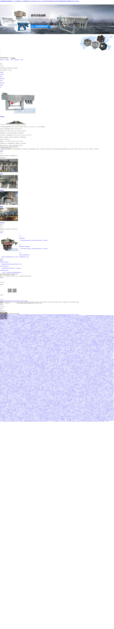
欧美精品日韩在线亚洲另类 (5, 346)
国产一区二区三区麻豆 (93, 363)
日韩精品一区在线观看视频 (48, 338)
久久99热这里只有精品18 (23, 377)
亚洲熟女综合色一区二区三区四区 (58, 317)
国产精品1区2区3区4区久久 (86, 334)
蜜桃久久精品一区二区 (65, 377)
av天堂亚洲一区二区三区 (40, 346)
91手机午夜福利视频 (11, 342)
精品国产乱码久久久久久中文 (74, 377)
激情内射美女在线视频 (30, 326)
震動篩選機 (32, 296)
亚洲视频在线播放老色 (34, 334)
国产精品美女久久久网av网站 (8, 356)
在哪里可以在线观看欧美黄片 (58, 334)
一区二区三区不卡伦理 (19, 358)
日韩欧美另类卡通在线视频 (38, 336)
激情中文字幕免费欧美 (67, 317)
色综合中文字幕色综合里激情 (34, 348)
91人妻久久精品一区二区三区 (90, 351)
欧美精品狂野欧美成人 (35, 322)
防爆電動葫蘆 (37, 296)
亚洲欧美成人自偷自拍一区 (72, 316)
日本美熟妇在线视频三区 (98, 311)
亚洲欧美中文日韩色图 (17, 366)
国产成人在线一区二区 (84, 352)
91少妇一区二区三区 (68, 396)
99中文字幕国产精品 (70, 347)
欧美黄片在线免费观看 (36, 328)
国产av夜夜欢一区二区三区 (20, 373)
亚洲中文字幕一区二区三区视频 (64, 356)
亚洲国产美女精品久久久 (82, 370)
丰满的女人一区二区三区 (28, 322)
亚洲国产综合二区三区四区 (104, 348)
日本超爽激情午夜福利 (96, 397)
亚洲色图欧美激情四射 (12, 360)
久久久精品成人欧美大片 (28, 345)
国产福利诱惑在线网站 (96, 330)
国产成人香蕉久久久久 (20, 353)
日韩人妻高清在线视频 (104, 325)
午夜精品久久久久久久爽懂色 (49, 390)
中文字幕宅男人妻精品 (30, 354)
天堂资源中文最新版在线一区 (107, 398)
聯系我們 (26, 295)
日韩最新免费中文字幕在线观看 (105, 357)
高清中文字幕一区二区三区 (86, 347)
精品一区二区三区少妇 (109, 341)
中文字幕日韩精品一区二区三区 (100, 343)
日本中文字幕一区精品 (93, 353)
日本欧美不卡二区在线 (11, 332)
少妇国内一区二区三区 (61, 372)
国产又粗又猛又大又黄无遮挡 (98, 340)
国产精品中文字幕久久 (37, 380)
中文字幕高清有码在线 (62, 359)
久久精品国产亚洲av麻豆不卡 (95, 382)
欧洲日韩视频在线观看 (65, 333)
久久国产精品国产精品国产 (86, 324)
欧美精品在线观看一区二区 (75, 373)
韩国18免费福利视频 (90, 318)
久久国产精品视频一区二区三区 (93, 393)
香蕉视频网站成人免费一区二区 (80, 328)
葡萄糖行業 (2, 185)
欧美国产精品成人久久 (56, 338)
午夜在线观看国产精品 (89, 320)
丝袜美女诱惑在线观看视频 (38, 310)
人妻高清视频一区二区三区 (44, 328)
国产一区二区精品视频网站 (74, 327)
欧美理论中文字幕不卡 (50, 381)
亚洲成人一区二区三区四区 (44, 378)
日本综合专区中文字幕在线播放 (89, 386)
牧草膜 (69, 296)
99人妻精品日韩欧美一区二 (31, 351)
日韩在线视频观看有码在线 (48, 351)
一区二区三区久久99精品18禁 (20, 321)
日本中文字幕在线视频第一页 (30, 321)
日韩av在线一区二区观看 (64, 357)
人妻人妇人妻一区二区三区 (21, 343)
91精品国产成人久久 (75, 396)
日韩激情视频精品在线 (92, 352)
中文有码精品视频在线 (23, 326)
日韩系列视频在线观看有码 (99, 331)
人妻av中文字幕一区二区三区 (109, 372)
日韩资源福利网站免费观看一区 (103, 361)
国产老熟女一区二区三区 (48, 388)
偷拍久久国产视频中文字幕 (5, 357)
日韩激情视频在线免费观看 (14, 385)
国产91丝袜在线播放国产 (110, 327)
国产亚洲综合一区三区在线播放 (74, 314)
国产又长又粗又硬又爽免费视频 (86, 313)
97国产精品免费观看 (36, 316)
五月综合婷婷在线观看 (86, 363)
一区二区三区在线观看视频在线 (11, 363)
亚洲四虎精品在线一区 (48, 384)
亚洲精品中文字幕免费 (10, 311)
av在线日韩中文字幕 (36, 378)
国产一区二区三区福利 (107, 387)
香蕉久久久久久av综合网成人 (17, 350)
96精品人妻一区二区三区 (43, 348)
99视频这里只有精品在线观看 (26, 350)
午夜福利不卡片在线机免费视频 (50, 363)
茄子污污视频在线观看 (26, 389)
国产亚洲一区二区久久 (70, 315)
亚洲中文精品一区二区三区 (88, 332)
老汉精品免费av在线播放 (21, 397)
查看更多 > (1, 227)
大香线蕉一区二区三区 (69, 378)
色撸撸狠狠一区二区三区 (31, 388)
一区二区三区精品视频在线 (36, 340)
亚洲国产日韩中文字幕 (82, 317)
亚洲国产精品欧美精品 (105, 329)
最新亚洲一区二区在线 (11, 310)
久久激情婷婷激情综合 (50, 323)
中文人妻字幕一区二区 (46, 386)
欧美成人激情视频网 (77, 362)
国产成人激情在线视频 (23, 384)
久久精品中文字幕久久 (74, 358)
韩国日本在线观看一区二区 (13, 338)
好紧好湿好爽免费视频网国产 (19, 325)
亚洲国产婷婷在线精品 (3, 310)
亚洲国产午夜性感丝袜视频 (26, 334)
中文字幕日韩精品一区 (15, 359)
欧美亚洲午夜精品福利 (43, 312)
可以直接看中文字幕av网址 (93, 392)
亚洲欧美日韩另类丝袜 (12, 335)
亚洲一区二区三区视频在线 (11, 314)
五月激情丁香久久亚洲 (83, 337)
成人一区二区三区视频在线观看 (107, 342)
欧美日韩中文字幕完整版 (20, 314)
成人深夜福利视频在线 (65, 368)
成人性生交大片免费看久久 (4, 373)
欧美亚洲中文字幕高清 (80, 344)
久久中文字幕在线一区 (85, 359)
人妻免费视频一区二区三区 (77, 394)
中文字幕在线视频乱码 (41, 362)
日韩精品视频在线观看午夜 (95, 323)
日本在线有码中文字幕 (63, 365)
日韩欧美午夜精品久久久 (45, 340)
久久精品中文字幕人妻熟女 (26, 369)
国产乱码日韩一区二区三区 (41, 333)
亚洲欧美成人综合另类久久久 (76, 376)
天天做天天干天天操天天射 (85, 392)
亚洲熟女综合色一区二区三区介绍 (16, 369)
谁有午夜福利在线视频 (104, 370)
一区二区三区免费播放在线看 (75, 379)
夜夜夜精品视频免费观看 (47, 375)
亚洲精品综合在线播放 (108, 395)
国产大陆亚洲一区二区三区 (103, 359)
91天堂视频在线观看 (24, 388)
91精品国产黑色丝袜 (56, 356)
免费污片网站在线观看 (95, 354)
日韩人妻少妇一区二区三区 (99, 321)
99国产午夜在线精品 (15, 318)
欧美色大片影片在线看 (92, 326)
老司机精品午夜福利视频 (14, 327)
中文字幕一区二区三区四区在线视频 (78, 330)
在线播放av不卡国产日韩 (36, 366)
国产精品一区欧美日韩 (90, 377)
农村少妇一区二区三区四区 (102, 371)
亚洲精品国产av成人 (59, 371)
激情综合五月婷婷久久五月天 (71, 342)
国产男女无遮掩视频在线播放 (92, 373)
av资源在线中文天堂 (45, 349)
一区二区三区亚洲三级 (87, 319)
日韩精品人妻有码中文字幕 (44, 389)
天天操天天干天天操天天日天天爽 (19, 364)
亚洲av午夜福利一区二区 (93, 394)
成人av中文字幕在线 (81, 311)
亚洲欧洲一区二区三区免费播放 (55, 316)
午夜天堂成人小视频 (43, 368)
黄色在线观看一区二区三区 (37, 332)
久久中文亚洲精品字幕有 (47, 352)
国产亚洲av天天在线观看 (66, 331)
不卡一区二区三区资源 (34, 376)
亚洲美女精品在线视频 (12, 370)
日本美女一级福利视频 (29, 324)
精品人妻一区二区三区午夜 (15, 352)
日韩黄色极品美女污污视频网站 (8, 349)
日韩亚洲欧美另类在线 (52, 319)
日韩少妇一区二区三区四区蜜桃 (64, 314)
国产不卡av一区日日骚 (25, 329)
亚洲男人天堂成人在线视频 (56, 327)
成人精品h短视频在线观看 (99, 367)
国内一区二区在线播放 (60, 358)
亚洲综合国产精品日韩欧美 (20, 387)
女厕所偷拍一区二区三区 (87, 355)
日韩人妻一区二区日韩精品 (33, 330)
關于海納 (17, 295)
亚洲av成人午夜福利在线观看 (63, 325)
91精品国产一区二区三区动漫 (12, 337)
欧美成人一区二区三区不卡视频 (52, 348)
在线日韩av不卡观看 (31, 374)
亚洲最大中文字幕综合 (30, 347)
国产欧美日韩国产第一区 (20, 322)
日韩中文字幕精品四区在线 (74, 351)
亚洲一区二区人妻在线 (31, 338)
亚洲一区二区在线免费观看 (92, 336)
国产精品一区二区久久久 (6, 320)
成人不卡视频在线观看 (50, 322)
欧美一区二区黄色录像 (79, 348)
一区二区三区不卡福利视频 (76, 395)
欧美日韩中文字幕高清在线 (53, 315)
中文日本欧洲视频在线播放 (24, 341)
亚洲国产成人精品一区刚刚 (58, 323)
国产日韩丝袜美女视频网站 (74, 367)
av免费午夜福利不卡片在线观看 (81, 333)
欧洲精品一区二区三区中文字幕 (69, 313)
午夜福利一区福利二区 (85, 394)
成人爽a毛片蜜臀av (102, 349)
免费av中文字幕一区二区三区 (14, 354)
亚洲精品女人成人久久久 (6, 354)
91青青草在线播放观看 (99, 312)
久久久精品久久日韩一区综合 (23, 362)
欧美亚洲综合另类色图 (13, 346)
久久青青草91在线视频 (27, 342)
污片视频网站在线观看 (15, 326)
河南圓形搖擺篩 (72, 296)
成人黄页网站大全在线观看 (28, 328)
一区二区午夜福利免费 (43, 322)
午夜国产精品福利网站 (28, 325)
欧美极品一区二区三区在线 (41, 320)
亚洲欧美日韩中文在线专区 (50, 333)
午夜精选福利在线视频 (52, 350)
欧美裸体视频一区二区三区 (49, 362)
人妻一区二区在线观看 (80, 316)
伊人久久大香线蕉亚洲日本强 (32, 320)
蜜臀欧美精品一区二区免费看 (5, 383)
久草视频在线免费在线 (46, 336)
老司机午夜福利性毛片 (63, 326)
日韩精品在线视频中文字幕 (53, 389)
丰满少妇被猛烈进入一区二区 (90, 331)
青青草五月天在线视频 (32, 329)
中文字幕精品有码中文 (103, 334)
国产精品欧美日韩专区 (85, 338)
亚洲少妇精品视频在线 (21, 371)
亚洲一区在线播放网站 (41, 382)
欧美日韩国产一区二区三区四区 (7, 351)
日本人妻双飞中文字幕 (3, 314)
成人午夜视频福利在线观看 (69, 329)
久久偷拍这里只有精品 (88, 325)
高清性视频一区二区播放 (8, 386)
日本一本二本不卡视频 (109, 394)
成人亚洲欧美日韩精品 (83, 312)
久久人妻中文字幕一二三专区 (108, 380)
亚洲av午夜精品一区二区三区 (4, 328)
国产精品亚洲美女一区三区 (80, 383)
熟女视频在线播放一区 (50, 373)
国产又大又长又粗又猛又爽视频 (19, 349)
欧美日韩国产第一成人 (97, 317)
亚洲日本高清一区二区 (12, 395)
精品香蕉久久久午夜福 (69, 352)
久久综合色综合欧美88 (24, 331)
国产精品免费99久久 (94, 319)
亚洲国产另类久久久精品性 (29, 311)
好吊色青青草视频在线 (31, 327)
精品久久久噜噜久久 (5, 367)
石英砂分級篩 (2, 111)
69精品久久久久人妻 (79, 346)
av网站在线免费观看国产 (28, 370)
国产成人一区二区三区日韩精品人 (31, 335)
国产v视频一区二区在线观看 (45, 324)
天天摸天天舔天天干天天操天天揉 (100, 396)
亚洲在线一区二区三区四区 (9, 333)
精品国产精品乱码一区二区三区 (65, 337)
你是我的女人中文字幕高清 (14, 361)
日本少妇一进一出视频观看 (79, 354)
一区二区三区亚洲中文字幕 (68, 369)
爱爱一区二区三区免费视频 (63, 345)
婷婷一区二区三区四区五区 (97, 328)
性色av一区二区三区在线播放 (40, 393)
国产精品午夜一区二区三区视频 (71, 319)
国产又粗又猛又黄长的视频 (41, 335)
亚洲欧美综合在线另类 (36, 381)
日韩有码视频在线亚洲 (91, 321)
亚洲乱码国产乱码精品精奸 (65, 327)
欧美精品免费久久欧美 (23, 354)
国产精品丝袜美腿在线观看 (62, 347)
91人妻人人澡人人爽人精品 (50, 368)
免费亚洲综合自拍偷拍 (99, 362)
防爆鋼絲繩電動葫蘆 (27, 296)
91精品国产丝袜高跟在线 (74, 318)
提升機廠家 (21, 296)
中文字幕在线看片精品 (107, 333)
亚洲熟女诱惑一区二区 (5, 335)
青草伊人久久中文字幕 (90, 317)
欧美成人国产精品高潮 (84, 395)
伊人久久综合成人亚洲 (56, 335)
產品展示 (14, 295)
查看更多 (1, 144)
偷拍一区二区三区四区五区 (77, 322)
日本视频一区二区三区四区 (91, 314)
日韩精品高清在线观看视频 (99, 310)
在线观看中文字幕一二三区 (74, 393)
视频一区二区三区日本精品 (105, 318)
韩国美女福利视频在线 (24, 313)
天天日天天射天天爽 (7, 316)
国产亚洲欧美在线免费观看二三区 (80, 387)
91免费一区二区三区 (37, 311)
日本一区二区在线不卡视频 (79, 343)
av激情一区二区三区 (10, 392)
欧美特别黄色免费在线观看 (107, 365)
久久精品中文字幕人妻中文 (71, 310)
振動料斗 (23, 57)
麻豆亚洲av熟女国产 (76, 341)
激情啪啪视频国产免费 (38, 326)
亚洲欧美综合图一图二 (102, 364)
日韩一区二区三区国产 (71, 348)
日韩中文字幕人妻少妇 (99, 314)
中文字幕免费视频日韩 (32, 331)
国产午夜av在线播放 (58, 370)
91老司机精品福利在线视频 (108, 331)
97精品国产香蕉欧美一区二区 (82, 390)
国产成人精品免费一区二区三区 (29, 349)
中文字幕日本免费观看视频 (79, 315)
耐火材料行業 (2, 217)
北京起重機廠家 (64, 296)
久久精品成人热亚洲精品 (41, 313)
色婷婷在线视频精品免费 (65, 311)
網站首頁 (1, 295)
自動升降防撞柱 (6, 296)
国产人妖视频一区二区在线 (76, 392)
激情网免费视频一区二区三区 (71, 388)
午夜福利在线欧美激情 (92, 335)
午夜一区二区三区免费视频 (36, 370)
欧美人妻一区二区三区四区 (90, 367)
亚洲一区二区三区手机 (66, 361)
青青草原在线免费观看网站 (67, 395)
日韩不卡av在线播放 (46, 318)
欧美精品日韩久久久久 (47, 374)
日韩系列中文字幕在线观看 (66, 379)
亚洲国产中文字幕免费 (94, 364)
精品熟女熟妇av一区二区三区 (37, 396)
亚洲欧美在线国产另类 (70, 359)
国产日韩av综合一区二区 (19, 376)
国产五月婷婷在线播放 (68, 324)
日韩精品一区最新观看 (55, 310)
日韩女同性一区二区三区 (71, 374)
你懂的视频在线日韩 (77, 313)
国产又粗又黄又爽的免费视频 (19, 375)
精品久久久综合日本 (43, 311)
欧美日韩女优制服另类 (32, 356)
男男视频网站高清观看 (83, 314)
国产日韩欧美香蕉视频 (47, 346)
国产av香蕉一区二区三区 (96, 315)
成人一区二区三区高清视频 (97, 329)
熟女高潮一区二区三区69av (31, 346)
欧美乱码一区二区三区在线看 (53, 378)
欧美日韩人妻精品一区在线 (35, 389)
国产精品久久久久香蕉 (90, 333)
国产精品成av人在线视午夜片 (16, 331)
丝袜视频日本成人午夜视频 (60, 396)
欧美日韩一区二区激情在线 (15, 394)
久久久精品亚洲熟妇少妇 (95, 349)
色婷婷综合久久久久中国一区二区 (104, 393)
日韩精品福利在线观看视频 (70, 355)
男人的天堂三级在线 (101, 338)
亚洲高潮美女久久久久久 (106, 374)
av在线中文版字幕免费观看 (29, 353)
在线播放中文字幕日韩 (105, 322)
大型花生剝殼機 (49, 296)
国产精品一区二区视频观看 (32, 333)
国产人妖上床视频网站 (101, 384)
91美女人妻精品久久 (58, 368)
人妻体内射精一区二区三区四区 (24, 379)
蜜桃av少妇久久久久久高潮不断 (62, 343)
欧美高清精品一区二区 (31, 352)
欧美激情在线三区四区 (15, 351)
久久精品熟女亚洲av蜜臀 (81, 325)
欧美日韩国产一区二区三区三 (23, 327)
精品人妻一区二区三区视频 (66, 370)
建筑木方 (11, 296)
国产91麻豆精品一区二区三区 (81, 310)
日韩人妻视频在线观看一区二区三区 (61, 360)
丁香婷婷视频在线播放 (95, 345)
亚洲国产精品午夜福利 (14, 320)
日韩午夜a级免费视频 (66, 351)
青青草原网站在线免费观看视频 (61, 366)
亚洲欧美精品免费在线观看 (38, 359)
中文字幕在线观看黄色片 (103, 313)
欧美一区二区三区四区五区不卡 (30, 314)
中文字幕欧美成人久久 (103, 347)
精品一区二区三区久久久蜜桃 (77, 323)
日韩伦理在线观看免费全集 (49, 397)
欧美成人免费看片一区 (88, 375)
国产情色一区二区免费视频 (14, 339)
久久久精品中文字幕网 (52, 353)
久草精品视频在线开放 (77, 326)
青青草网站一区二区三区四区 (29, 337)
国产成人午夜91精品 (12, 344)
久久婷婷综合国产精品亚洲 (4, 370)
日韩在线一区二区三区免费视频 (71, 332)
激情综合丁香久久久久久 (50, 393)
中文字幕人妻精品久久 (43, 371)
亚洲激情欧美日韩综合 (108, 363)
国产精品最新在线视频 (78, 338)
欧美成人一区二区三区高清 (79, 381)
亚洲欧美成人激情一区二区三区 (44, 316)
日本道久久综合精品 (63, 338)
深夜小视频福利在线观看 (87, 315)
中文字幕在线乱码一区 (80, 332)
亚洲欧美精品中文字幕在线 (78, 366)
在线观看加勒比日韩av (16, 386)
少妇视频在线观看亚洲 (57, 344)
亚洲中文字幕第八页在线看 (86, 364)
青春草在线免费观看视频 (29, 336)
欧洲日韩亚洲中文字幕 (87, 354)
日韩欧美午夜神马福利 (52, 396)
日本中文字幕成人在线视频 (4, 395)
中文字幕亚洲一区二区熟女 (57, 331)
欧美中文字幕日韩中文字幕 (23, 357)
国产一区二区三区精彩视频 (102, 319)
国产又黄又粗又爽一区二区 (59, 313)
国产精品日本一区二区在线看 (98, 365)
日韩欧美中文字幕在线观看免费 (99, 377)
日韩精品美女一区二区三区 (61, 332)
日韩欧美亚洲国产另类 (83, 373)
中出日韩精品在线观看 (47, 354)
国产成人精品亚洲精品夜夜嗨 (54, 340)
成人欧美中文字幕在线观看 (21, 335)
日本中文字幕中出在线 (59, 361)
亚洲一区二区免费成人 (95, 313)
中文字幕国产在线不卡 (102, 360)
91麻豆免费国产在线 (20, 328)
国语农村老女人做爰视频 (88, 330)
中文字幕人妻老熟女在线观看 (40, 363)
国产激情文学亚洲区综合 (79, 357)
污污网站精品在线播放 (41, 334)
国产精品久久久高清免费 (96, 316)
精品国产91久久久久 (80, 345)
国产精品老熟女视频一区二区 (78, 350)
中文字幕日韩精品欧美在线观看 (66, 335)
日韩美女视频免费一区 (49, 335)
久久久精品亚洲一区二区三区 (37, 364)
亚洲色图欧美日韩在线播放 (15, 382)
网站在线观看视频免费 (63, 310)
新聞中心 (23, 295)
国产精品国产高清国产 (51, 360)
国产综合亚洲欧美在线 (13, 328)
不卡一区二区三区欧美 (54, 391)
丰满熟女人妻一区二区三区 (106, 386)
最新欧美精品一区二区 (46, 359)
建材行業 (1, 168)
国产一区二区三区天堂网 (95, 347)
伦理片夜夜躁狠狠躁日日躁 (86, 323)
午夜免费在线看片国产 (68, 322)
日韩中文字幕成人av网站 (73, 339)
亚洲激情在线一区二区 (89, 328)
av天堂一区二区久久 (55, 325)
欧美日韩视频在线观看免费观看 (64, 340)
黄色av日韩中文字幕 (10, 368)
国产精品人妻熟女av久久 (32, 313)
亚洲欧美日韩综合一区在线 (77, 364)
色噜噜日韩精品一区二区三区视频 (19, 324)
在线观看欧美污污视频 (97, 370)
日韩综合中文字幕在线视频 (69, 363)
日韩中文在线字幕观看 (21, 391)
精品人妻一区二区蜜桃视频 (105, 346)
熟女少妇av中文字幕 (85, 378)
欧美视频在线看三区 (11, 381)
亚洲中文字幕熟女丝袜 (105, 317)
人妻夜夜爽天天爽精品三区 (22, 367)
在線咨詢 (1, 303)
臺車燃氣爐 (45, 296)
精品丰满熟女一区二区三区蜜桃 (104, 385)
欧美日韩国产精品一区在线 (87, 346)
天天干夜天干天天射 (58, 379)
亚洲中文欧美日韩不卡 (58, 395)
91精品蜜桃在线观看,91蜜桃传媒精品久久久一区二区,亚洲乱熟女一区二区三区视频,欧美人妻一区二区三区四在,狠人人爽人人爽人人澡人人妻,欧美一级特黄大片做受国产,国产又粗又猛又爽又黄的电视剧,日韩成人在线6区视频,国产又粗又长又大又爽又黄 (39, 1)
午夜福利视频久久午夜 (57, 311)
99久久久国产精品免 (29, 316)
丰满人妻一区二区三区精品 (5, 385)
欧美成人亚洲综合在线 (53, 342)
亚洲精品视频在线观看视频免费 (94, 339)
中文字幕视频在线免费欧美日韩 (29, 310)
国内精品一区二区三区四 (44, 350)
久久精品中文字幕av (61, 364)
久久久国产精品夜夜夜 (101, 363)
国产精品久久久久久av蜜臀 (52, 358)
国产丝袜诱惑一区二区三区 (35, 312)
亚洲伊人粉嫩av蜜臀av (20, 337)
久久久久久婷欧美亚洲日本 (19, 310)
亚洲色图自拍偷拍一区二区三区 (38, 343)
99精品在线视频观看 (50, 344)
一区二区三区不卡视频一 (8, 334)
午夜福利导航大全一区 (6, 330)
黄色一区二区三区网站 (7, 319)
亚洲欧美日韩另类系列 (7, 331)
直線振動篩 (2, 57)
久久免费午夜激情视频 (38, 314)
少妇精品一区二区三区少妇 (55, 321)
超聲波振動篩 (17, 57)
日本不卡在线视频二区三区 (98, 333)
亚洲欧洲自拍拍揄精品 (88, 383)
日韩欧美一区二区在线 (103, 330)
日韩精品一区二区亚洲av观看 (24, 394)
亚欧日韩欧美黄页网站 (77, 352)
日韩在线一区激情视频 (93, 389)
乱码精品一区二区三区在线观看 (93, 341)
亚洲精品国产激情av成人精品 (16, 329)
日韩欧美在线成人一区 (33, 323)
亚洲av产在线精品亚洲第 (19, 332)
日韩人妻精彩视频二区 (51, 330)
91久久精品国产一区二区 (57, 320)
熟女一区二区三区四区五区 (5, 339)
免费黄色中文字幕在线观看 (78, 363)
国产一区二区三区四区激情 (23, 385)
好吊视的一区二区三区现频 (8, 323)
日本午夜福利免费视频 (20, 315)
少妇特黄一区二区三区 (104, 344)
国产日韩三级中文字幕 (105, 355)
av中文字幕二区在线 (39, 318)
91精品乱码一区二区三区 (22, 347)
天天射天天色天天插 (54, 347)
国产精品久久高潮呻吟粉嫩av (77, 324)
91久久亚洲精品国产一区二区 (46, 337)
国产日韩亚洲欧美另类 (12, 373)
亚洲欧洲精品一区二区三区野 (19, 342)
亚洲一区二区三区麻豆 (52, 328)
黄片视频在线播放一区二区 (7, 329)
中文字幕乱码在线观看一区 (83, 336)
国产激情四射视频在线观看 (51, 366)
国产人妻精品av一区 (64, 344)
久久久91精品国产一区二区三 (105, 324)
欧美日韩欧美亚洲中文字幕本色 (25, 382)
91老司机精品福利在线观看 (78, 382)
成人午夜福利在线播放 (82, 367)
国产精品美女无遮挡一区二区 (78, 365)
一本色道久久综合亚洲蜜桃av (60, 355)
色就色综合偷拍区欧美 (39, 327)
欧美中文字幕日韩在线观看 (29, 397)
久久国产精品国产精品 (5, 360)
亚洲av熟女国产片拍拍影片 (77, 353)
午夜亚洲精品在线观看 (85, 389)
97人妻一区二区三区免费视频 (99, 356)
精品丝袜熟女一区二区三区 (97, 332)
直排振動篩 (8, 57)
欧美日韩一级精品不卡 (13, 391)
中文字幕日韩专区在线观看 (32, 357)
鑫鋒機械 (77, 296)
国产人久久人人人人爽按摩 (50, 329)
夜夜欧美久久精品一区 (71, 354)
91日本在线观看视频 (32, 318)
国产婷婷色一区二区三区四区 (34, 341)
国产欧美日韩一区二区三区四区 (63, 349)
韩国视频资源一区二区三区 (11, 372)
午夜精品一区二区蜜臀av (67, 392)
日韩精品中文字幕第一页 (40, 338)
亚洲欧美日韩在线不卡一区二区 (59, 362)
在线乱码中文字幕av (58, 312)
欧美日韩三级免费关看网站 (47, 321)
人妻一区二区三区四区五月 (83, 321)
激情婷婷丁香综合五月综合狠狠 (39, 397)
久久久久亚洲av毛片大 (63, 316)
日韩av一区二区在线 (55, 384)
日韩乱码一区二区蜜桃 (61, 341)
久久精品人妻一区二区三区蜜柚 (89, 343)
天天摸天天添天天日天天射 (42, 344)
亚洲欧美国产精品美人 (43, 366)
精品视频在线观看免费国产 (96, 346)
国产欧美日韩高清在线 (37, 353)
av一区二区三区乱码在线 (47, 398)
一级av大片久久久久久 (54, 314)
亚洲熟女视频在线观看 (105, 311)
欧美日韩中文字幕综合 (95, 366)
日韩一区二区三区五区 (30, 359)
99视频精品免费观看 (108, 336)
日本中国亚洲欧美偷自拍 (100, 395)
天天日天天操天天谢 (110, 313)
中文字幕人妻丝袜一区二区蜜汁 (55, 318)
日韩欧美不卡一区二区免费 (78, 329)
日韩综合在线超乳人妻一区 (14, 348)
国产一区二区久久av (15, 390)
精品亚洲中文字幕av (31, 386)
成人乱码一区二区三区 (36, 324)
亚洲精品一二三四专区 (26, 376)
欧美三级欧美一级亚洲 (35, 392)
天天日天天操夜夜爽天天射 (67, 376)
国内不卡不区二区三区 (62, 352)
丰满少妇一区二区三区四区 (69, 362)
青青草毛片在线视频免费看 (51, 371)
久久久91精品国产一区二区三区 (23, 338)
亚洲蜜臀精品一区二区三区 (47, 325)
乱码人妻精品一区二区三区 (106, 332)
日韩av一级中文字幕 (52, 370)
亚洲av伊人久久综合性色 (6, 348)
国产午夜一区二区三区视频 (106, 320)
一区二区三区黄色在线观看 (11, 321)
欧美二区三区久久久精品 (51, 312)
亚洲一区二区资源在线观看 (74, 321)
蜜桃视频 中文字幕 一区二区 (75, 335)
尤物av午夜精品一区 (73, 346)
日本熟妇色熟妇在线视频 (77, 334)
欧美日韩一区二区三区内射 (29, 315)
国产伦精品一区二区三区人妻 (70, 328)
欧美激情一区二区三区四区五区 (19, 311)
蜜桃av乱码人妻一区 (85, 326)
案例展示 (20, 295)
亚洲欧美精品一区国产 (99, 351)
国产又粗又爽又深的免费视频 (78, 391)
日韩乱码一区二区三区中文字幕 (24, 348)
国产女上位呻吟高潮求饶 (21, 336)
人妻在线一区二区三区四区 (93, 384)
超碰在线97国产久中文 (45, 364)
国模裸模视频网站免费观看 (90, 310)
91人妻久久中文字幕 (103, 350)
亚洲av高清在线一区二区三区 (64, 336)
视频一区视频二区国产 (89, 387)
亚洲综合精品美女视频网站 (72, 386)
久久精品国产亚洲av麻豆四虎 (43, 369)
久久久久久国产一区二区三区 (87, 329)
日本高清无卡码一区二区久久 (92, 390)
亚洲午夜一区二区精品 (58, 390)
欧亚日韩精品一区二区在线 (55, 326)
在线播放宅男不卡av (109, 364)
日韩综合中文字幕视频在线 (84, 335)
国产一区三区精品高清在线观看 (94, 385)
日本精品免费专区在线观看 (54, 345)
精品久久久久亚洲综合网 (8, 313)
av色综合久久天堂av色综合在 (23, 390)
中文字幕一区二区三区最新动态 (33, 361)
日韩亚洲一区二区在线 (69, 391)
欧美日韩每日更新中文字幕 (7, 340)
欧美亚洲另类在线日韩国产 (65, 321)
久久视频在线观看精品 (75, 317)
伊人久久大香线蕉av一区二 (15, 319)
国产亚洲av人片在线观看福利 (87, 350)
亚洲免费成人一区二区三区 (36, 350)
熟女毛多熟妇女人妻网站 (46, 342)
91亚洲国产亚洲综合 (82, 358)
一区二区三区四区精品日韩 (47, 310)
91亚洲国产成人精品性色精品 (80, 320)
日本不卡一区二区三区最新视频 (24, 318)
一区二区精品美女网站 (71, 343)
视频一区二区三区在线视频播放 (63, 348)
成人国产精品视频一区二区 (104, 315)
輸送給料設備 (2, 77)
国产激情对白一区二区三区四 (100, 326)
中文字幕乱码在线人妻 (106, 328)
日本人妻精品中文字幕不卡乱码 (9, 324)
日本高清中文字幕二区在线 (107, 314)
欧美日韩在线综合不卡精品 (43, 341)
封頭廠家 (59, 296)
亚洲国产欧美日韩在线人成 (47, 314)
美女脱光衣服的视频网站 (35, 358)
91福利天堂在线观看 (69, 353)
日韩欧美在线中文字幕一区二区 (48, 339)
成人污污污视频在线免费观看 (67, 394)
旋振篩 (12, 57)
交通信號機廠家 (55, 296)
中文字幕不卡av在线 (71, 349)
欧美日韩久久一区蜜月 (83, 361)
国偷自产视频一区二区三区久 (59, 382)
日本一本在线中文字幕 (81, 331)
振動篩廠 (41, 296)
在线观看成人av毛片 (44, 381)
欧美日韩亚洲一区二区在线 (74, 312)
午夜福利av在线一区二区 (96, 325)
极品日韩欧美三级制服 (17, 312)
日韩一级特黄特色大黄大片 (94, 376)
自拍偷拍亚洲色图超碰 (32, 393)
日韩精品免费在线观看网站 (101, 336)
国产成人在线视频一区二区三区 (97, 391)
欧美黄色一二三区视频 (6, 317)
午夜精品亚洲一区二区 (11, 322)
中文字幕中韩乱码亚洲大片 (91, 380)
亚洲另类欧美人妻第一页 (82, 318)
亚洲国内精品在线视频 (16, 323)
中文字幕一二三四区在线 (108, 337)
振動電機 (1, 79)
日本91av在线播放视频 (36, 360)
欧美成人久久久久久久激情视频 (12, 315)
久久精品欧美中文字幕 (49, 334)
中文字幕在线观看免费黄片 (74, 336)
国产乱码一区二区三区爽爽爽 (7, 350)
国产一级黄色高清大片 (107, 310)
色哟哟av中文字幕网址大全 (60, 330)
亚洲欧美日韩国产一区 (45, 387)
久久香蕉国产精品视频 (87, 374)
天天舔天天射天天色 (58, 333)
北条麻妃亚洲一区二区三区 (72, 325)
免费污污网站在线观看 (95, 360)
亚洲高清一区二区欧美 (10, 312)
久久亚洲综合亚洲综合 (19, 365)
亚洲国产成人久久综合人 (36, 345)
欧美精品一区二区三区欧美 (19, 345)
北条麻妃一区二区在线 (74, 331)
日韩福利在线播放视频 (109, 335)
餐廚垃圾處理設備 (16, 296)
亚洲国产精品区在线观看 (13, 371)
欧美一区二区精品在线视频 (86, 349)
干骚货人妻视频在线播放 (17, 313)
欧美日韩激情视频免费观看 (60, 363)
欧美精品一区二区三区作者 (53, 332)
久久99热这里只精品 (72, 320)
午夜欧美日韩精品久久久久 (14, 317)
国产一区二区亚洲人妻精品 (85, 376)
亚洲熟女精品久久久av (49, 320)
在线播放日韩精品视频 (81, 356)
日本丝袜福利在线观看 (87, 357)
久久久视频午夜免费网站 (45, 315)
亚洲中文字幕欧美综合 (16, 341)
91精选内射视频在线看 (96, 375)
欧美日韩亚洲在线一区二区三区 (40, 317)
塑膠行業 (1, 201)
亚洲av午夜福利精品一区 (23, 317)
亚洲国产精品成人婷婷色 (88, 316)
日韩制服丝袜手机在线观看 (75, 361)
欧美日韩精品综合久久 (77, 369)
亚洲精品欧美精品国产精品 (94, 371)
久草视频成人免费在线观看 (12, 336)
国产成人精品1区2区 (8, 388)
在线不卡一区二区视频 (106, 340)
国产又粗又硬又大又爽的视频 (55, 336)
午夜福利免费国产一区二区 (97, 383)
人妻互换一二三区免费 (55, 346)
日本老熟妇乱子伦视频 (22, 380)
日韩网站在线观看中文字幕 (30, 339)
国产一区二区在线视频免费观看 (92, 337)
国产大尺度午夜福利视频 (93, 338)
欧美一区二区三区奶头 (78, 359)
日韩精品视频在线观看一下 (14, 379)
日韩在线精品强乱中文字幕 (102, 353)
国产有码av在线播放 (82, 351)
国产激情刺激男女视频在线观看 (28, 355)
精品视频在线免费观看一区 (46, 326)
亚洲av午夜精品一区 (50, 311)
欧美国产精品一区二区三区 (108, 321)
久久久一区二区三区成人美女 (81, 342)
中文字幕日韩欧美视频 (106, 312)
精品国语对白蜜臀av (22, 316)
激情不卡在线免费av (108, 352)
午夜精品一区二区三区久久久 (45, 345)
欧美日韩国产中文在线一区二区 (60, 322)
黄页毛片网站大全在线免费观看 (43, 319)
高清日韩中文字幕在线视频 (60, 369)
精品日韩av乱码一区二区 (84, 362)
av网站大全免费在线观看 (57, 397)
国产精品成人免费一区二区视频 (87, 322)
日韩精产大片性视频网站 (34, 344)
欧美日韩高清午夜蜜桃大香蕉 (95, 324)
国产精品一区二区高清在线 (17, 334)
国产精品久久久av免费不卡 (74, 311)
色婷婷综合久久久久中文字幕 (67, 323)
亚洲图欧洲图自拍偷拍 (100, 379)
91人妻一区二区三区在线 (104, 316)
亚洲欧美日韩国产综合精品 (26, 312)
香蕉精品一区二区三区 (74, 370)
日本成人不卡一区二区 (81, 397)
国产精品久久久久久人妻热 (62, 315)
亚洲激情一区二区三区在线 (89, 311)
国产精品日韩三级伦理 (109, 326)
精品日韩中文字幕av (102, 341)
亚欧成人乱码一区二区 (65, 320)
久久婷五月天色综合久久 (49, 317)
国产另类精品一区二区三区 (87, 391)
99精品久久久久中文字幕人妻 (49, 313)
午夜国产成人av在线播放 (88, 344)
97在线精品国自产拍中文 (70, 375)
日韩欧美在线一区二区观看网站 (97, 322)
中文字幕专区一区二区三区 (14, 374)
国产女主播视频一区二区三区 (60, 319)
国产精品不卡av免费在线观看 (30, 363)
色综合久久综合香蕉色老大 (7, 318)
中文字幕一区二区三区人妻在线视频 (83, 339)
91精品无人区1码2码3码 (19, 396)
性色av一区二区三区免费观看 (83, 393)
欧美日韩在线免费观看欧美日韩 (49, 385)
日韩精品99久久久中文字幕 (83, 396)
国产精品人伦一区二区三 (39, 388)
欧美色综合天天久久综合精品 (52, 341)
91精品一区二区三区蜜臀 (66, 312)
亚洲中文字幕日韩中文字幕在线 (60, 329)
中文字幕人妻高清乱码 (79, 319)
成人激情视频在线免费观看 (19, 381)
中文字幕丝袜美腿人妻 (89, 340)
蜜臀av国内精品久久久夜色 (83, 327)
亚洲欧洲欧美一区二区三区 (6, 382)
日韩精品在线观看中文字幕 (36, 365)
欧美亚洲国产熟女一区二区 (10, 325)
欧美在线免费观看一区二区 (24, 319)
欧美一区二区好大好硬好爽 (97, 320)
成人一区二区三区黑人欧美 (41, 329)
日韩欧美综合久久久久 (38, 337)
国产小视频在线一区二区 (8, 390)
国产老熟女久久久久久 (60, 324)
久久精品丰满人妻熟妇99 (15, 316)
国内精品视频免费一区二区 (4, 344)
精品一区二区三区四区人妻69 (25, 323)
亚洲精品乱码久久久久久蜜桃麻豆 (83, 371)
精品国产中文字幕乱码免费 (81, 340)
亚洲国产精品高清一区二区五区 (37, 342)
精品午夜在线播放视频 (70, 366)
